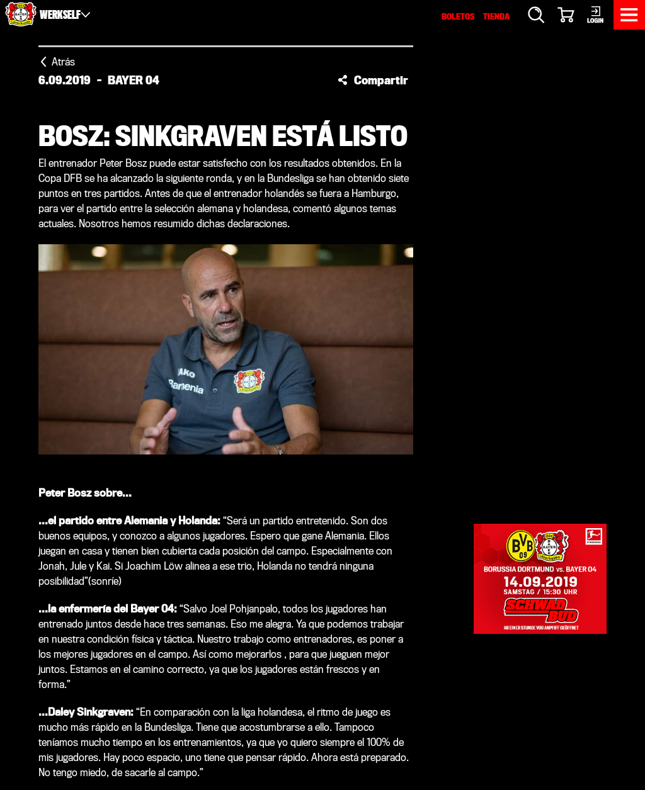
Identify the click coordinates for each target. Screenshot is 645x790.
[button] (373, 80)
